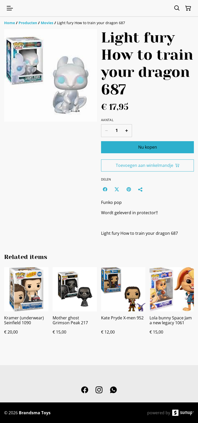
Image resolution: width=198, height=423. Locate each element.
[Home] (9, 22)
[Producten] (28, 22)
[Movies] (47, 22)
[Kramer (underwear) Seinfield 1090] (26, 306)
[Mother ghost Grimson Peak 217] (75, 306)
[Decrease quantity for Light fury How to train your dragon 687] (106, 130)
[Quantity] (116, 130)
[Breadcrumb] (99, 23)
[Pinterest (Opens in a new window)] (129, 189)
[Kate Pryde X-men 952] (123, 306)
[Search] (177, 8)
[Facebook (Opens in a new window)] (105, 189)
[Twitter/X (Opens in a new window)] (117, 189)
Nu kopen (147, 147)
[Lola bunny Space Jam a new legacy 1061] (172, 306)
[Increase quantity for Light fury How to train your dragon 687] (126, 130)
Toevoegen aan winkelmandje (147, 165)
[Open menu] (9, 8)
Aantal (107, 120)
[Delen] (140, 189)
